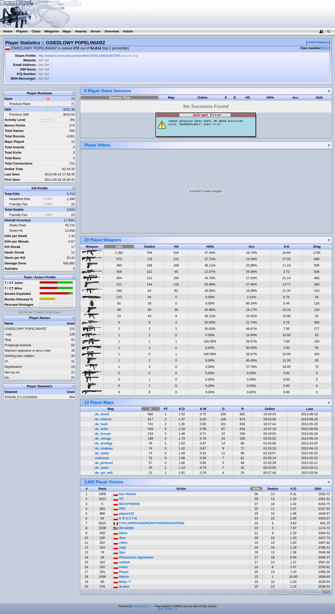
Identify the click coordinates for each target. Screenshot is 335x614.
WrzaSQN (123, 528)
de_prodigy (103, 443)
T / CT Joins (14, 283)
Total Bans (13, 158)
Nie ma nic (12, 372)
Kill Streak (13, 247)
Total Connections (19, 163)
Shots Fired (17, 225)
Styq (8, 339)
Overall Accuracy (18, 220)
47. (7, 361)
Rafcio (121, 577)
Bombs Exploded (18, 294)
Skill (8, 109)
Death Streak (14, 252)
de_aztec (102, 467)
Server (96, 31)
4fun (119, 538)
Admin (128, 31)
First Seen (12, 180)
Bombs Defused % (19, 299)
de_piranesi (104, 463)
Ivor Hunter (124, 494)
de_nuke (101, 429)
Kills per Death (16, 236)
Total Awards (15, 147)
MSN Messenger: (24, 78)
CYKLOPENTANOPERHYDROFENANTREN (148, 523)
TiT (118, 499)
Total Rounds (15, 136)
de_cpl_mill (104, 473)
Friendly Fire (18, 204)
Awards (81, 31)
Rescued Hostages (19, 304)
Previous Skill (19, 114)
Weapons (51, 31)
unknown (102, 458)
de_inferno (103, 419)
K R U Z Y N (125, 518)
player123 (123, 513)
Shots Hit (16, 230)
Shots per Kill (15, 258)
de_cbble (102, 453)
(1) (326, 48)
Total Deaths (14, 209)
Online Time (14, 169)
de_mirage (103, 438)
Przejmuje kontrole (18, 345)
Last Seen (12, 174)
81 (301, 592)
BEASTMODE (126, 504)
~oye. (9, 334)
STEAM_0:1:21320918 (21, 397)
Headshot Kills (19, 199)
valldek (121, 562)
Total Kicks (13, 152)
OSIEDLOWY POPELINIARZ (25, 329)
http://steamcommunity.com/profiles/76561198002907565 (79, 56)
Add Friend (129, 55)
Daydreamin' (14, 367)
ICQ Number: (27, 74)
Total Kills (12, 194)
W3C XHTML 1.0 (167, 609)
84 (319, 592)
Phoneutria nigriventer (133, 557)
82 (306, 592)
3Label (121, 586)
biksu (120, 533)
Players (22, 31)
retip (119, 547)
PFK (119, 509)
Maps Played (14, 141)
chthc (120, 543)
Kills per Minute (17, 241)
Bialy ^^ (122, 582)
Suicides (11, 268)
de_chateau (104, 448)
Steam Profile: (26, 56)
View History (318, 42)
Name (9, 323)
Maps (67, 31)
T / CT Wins (13, 288)
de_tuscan (103, 434)
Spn (119, 552)
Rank (8, 99)
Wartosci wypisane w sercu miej (27, 350)
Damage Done (15, 263)
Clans (36, 31)
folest (120, 567)
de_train (101, 424)
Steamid (11, 392)
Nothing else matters (19, 356)
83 (312, 592)
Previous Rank (19, 104)
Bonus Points (15, 125)
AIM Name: (28, 69)
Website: (30, 60)
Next (326, 592)
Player (121, 572)
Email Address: (25, 65)
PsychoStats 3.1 (142, 606)
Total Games (14, 131)
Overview (112, 31)
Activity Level (15, 120)
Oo (7, 378)
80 (295, 592)
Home (7, 31)
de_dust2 (102, 414)
